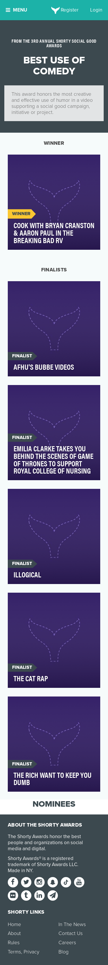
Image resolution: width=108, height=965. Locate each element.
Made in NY (20, 871)
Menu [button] (16, 10)
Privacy (31, 952)
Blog (63, 952)
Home (14, 924)
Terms (14, 952)
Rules (14, 943)
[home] (54, 10)
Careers (67, 943)
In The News (72, 924)
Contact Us (70, 933)
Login (96, 10)
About (14, 933)
